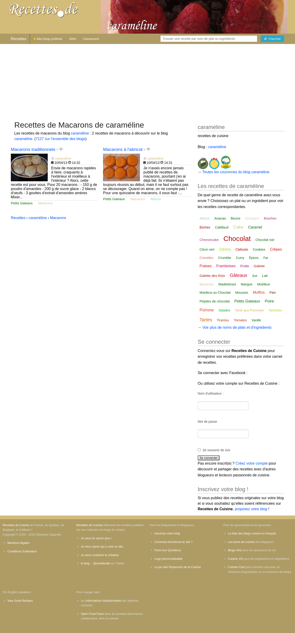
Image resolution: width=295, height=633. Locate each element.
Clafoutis (242, 249)
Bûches (205, 227)
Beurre (235, 218)
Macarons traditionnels (33, 149)
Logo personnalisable (168, 558)
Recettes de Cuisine (16, 525)
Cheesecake (209, 240)
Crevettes (206, 258)
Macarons (45, 203)
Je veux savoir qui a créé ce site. (102, 546)
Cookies (259, 249)
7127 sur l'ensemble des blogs (60, 139)
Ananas (220, 218)
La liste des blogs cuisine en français (252, 533)
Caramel (255, 227)
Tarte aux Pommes (249, 310)
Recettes (18, 39)
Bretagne (252, 218)
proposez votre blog (251, 509)
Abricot (155, 199)
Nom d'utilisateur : (211, 393)
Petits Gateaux (21, 203)
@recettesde (101, 563)
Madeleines (227, 284)
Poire (269, 301)
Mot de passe (207, 421)
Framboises (226, 266)
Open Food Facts (92, 613)
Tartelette (275, 310)
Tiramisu (223, 320)
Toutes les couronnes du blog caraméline (235, 172)
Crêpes (276, 249)
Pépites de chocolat (215, 301)
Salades (224, 310)
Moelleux (263, 284)
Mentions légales (18, 543)
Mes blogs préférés (47, 39)
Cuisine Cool (236, 567)
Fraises (206, 266)
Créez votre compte (252, 463)
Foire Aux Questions (167, 550)
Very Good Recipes (20, 600)
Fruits (244, 266)
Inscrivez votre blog (167, 533)
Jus (254, 276)
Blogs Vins (235, 550)
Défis (72, 39)
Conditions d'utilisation (22, 551)
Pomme (207, 310)
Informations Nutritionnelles (103, 600)
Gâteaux (238, 275)
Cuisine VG (235, 558)
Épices (254, 258)
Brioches (270, 218)
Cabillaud (221, 227)
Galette (259, 266)
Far (265, 258)
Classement (91, 39)
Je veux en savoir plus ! (96, 538)
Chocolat (237, 238)
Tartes (206, 319)
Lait (265, 276)
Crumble (224, 258)
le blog (85, 563)
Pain (272, 292)
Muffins (259, 292)
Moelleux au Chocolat (215, 292)
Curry (240, 258)
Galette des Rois (212, 276)
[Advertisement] (147, 80)
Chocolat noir (264, 240)
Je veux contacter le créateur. (100, 555)
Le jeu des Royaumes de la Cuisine (177, 567)
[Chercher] (272, 38)
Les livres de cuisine (241, 542)
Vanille (256, 320)
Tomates (240, 320)
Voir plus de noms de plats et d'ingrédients (236, 327)
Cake (238, 227)
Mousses (241, 292)
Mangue (247, 284)
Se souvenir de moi (216, 450)
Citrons (225, 249)
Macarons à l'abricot (122, 149)
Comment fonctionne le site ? (173, 542)
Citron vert (207, 249)
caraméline (80, 133)
